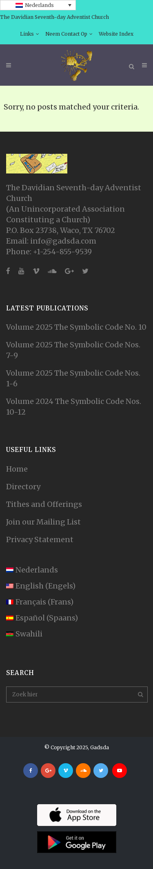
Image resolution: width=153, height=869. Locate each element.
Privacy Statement (39, 539)
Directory (23, 486)
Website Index (116, 34)
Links (27, 34)
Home (17, 469)
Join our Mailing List (43, 522)
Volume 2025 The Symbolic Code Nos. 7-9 (73, 350)
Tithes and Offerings (44, 504)
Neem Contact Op (66, 34)
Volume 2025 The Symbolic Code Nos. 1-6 (73, 378)
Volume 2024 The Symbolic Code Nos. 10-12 (73, 407)
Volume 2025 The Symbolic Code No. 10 (76, 327)
